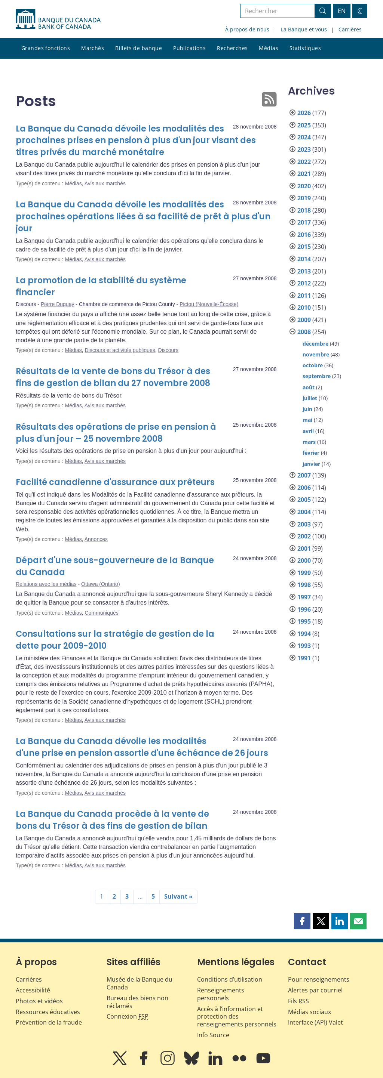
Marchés (92, 48)
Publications (189, 48)
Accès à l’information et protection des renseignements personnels (236, 1017)
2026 (304, 113)
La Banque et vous (304, 29)
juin (307, 409)
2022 (304, 162)
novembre (316, 354)
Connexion (127, 1016)
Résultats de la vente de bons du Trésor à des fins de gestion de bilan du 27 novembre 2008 (113, 377)
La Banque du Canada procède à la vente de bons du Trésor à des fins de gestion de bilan (112, 820)
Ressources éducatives (48, 1012)
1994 (304, 634)
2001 (304, 548)
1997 (304, 597)
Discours (168, 350)
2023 (304, 149)
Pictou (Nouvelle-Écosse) (209, 304)
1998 (304, 585)
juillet (310, 398)
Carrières (350, 29)
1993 (304, 646)
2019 (304, 198)
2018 (304, 210)
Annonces (96, 539)
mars (309, 441)
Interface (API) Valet (315, 1022)
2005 (304, 499)
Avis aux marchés (105, 183)
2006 (304, 488)
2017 (304, 222)
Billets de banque (138, 48)
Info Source (213, 1035)
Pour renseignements (318, 979)
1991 (304, 658)
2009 (304, 320)
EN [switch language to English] (342, 11)
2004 (304, 512)
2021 (304, 174)
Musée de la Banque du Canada (139, 983)
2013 (304, 271)
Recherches (232, 48)
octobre (313, 365)
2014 (304, 259)
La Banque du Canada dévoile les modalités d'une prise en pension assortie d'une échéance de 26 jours (142, 747)
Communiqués (101, 613)
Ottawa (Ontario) (100, 584)
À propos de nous (247, 29)
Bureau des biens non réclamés (137, 1002)
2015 (304, 247)
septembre (317, 376)
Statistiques (305, 48)
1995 (304, 621)
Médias (268, 48)
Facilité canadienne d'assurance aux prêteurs (115, 482)
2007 (304, 475)
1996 (304, 609)
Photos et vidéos (39, 1001)
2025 (304, 125)
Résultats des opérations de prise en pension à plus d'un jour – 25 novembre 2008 (116, 433)
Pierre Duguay (57, 304)
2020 (304, 186)
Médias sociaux (309, 1012)
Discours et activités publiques (120, 350)
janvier (311, 463)
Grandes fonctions (45, 48)
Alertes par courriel (315, 990)
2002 (304, 536)
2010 (304, 307)
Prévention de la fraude (49, 1022)
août (309, 387)
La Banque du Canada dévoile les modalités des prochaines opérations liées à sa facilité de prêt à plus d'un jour (143, 216)
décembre (315, 343)
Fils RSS (298, 1001)
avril (308, 431)
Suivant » (178, 896)
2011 (304, 295)
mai (307, 419)
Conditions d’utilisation (229, 979)
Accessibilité (33, 990)
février (311, 452)
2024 (304, 137)
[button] (302, 921)
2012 (304, 283)
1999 (304, 573)
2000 (304, 560)
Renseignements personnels (220, 994)
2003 (304, 524)
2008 (304, 332)
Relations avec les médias (46, 584)
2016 (304, 235)
